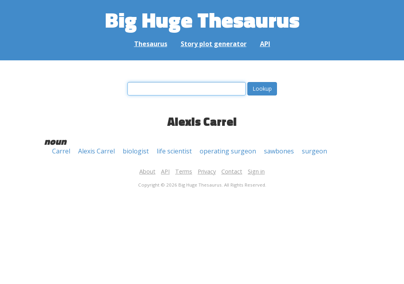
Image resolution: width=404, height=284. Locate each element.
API (265, 43)
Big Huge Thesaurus (202, 19)
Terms (183, 171)
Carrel (61, 151)
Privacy (207, 171)
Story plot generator (214, 43)
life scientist (174, 151)
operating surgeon (228, 151)
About (147, 171)
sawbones (279, 151)
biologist (136, 151)
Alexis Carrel (96, 151)
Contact (231, 171)
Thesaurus (150, 43)
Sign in (256, 171)
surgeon (314, 151)
